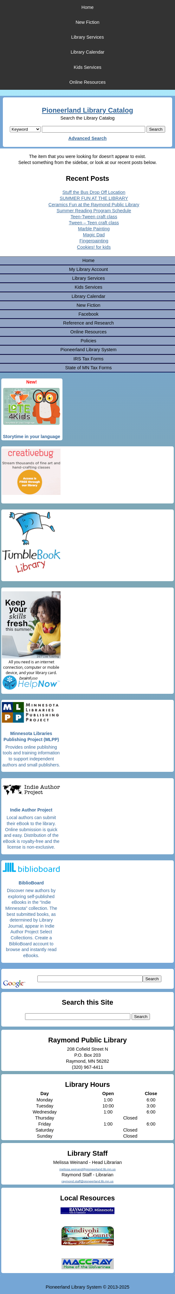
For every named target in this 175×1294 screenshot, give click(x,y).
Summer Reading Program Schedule (93, 210)
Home (87, 7)
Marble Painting (94, 228)
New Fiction (87, 22)
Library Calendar (87, 52)
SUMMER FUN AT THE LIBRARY (94, 198)
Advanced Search (87, 138)
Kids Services (87, 67)
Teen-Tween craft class (93, 216)
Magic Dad (94, 234)
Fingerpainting (93, 240)
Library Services (87, 37)
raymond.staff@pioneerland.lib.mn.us (87, 1181)
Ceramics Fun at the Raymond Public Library (94, 204)
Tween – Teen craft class (94, 222)
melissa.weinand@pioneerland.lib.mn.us (87, 1169)
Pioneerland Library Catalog (87, 110)
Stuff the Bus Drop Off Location (94, 192)
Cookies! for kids (94, 247)
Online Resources (87, 82)
